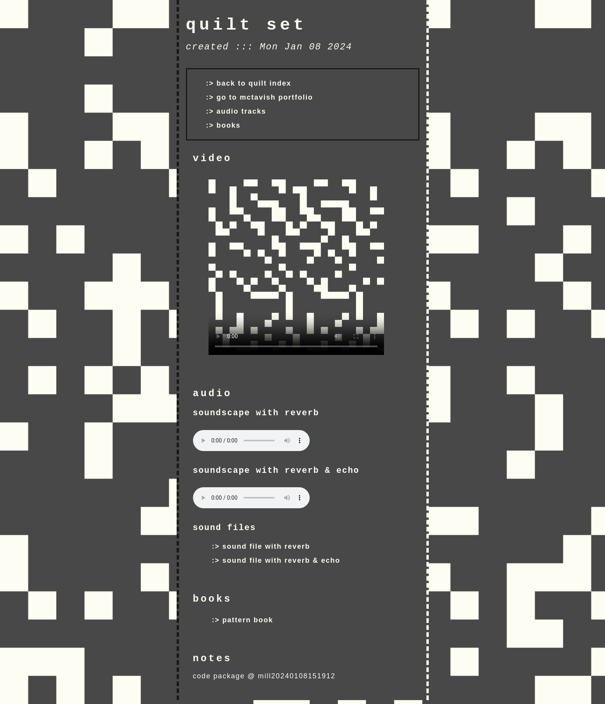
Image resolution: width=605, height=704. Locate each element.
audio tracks (241, 111)
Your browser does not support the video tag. (296, 267)
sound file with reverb (266, 546)
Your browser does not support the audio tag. (251, 440)
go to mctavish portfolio (264, 97)
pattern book (247, 620)
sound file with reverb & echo (281, 560)
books (228, 125)
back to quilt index (253, 83)
